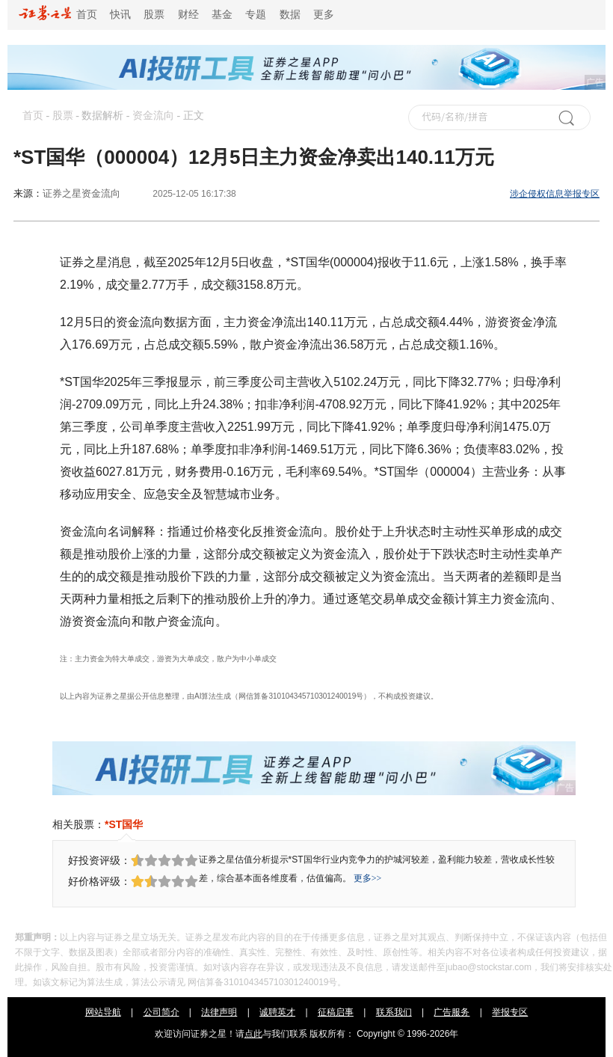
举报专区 (510, 1012)
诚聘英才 (277, 1012)
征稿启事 (336, 1012)
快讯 (120, 14)
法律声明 (219, 1012)
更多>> (368, 878)
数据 (290, 14)
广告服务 (451, 1012)
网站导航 (103, 1012)
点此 (253, 1034)
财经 (188, 14)
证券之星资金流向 (81, 193)
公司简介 (161, 1012)
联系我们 (394, 1012)
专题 (255, 14)
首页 (58, 14)
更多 (323, 14)
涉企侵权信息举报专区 (555, 194)
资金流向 (153, 115)
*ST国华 (124, 824)
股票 (154, 14)
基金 (222, 14)
